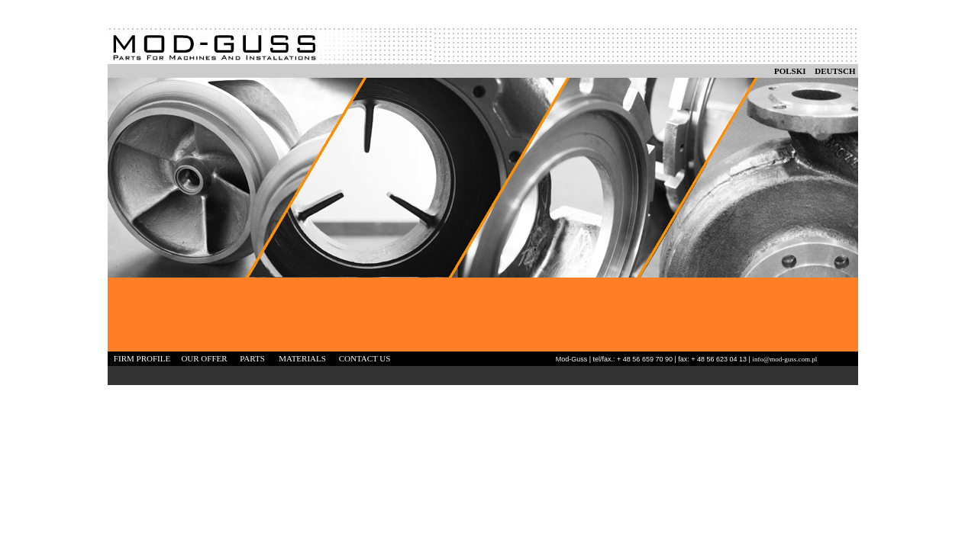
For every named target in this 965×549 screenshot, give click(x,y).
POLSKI (790, 70)
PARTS (252, 358)
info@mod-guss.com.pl (784, 359)
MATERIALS (302, 358)
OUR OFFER (204, 358)
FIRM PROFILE (142, 358)
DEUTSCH (835, 70)
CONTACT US (365, 358)
